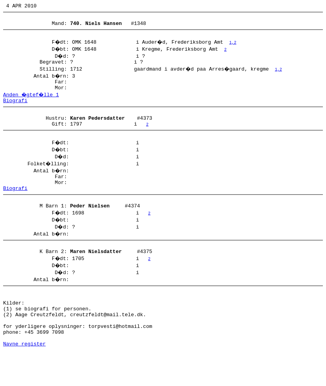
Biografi (15, 109)
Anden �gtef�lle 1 (32, 102)
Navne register (24, 377)
